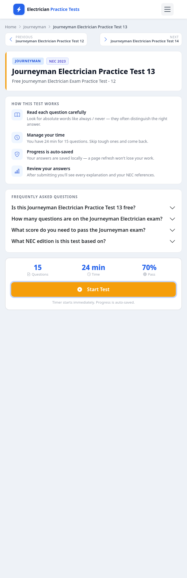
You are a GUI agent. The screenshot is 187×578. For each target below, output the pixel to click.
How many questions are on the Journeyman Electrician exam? (86, 218)
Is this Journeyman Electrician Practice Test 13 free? (73, 207)
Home (10, 27)
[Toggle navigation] (167, 9)
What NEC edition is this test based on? (58, 241)
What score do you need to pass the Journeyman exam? (78, 229)
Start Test (93, 289)
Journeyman (34, 27)
